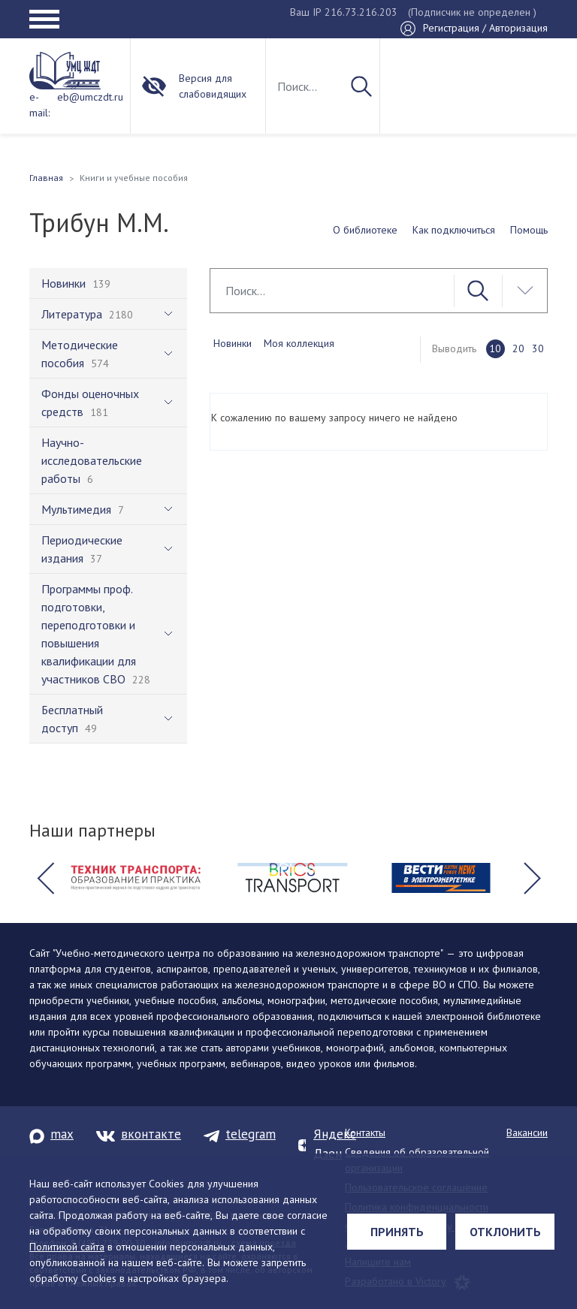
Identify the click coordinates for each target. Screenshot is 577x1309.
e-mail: (39, 104)
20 (518, 348)
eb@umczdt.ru (90, 97)
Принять (397, 1231)
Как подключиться (453, 230)
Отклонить (505, 1231)
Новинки (232, 343)
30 (538, 348)
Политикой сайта (66, 1246)
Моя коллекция (299, 343)
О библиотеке (365, 230)
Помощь (529, 230)
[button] (45, 878)
